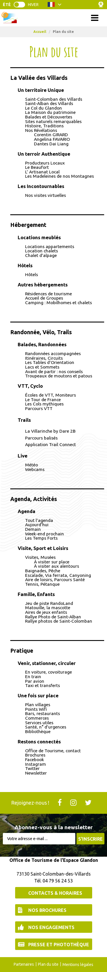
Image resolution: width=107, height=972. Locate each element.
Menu (53, 17)
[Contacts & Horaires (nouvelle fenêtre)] (53, 892)
